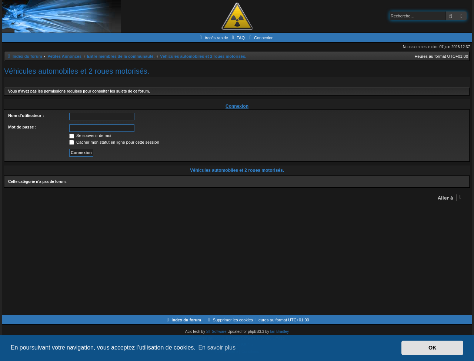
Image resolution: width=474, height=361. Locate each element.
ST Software (216, 332)
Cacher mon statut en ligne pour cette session (114, 142)
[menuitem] (237, 37)
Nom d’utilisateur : (26, 115)
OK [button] (432, 348)
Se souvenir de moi (90, 135)
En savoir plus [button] (217, 347)
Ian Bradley (279, 332)
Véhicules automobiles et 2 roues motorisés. (76, 71)
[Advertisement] (226, 259)
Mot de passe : (22, 127)
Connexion (237, 106)
